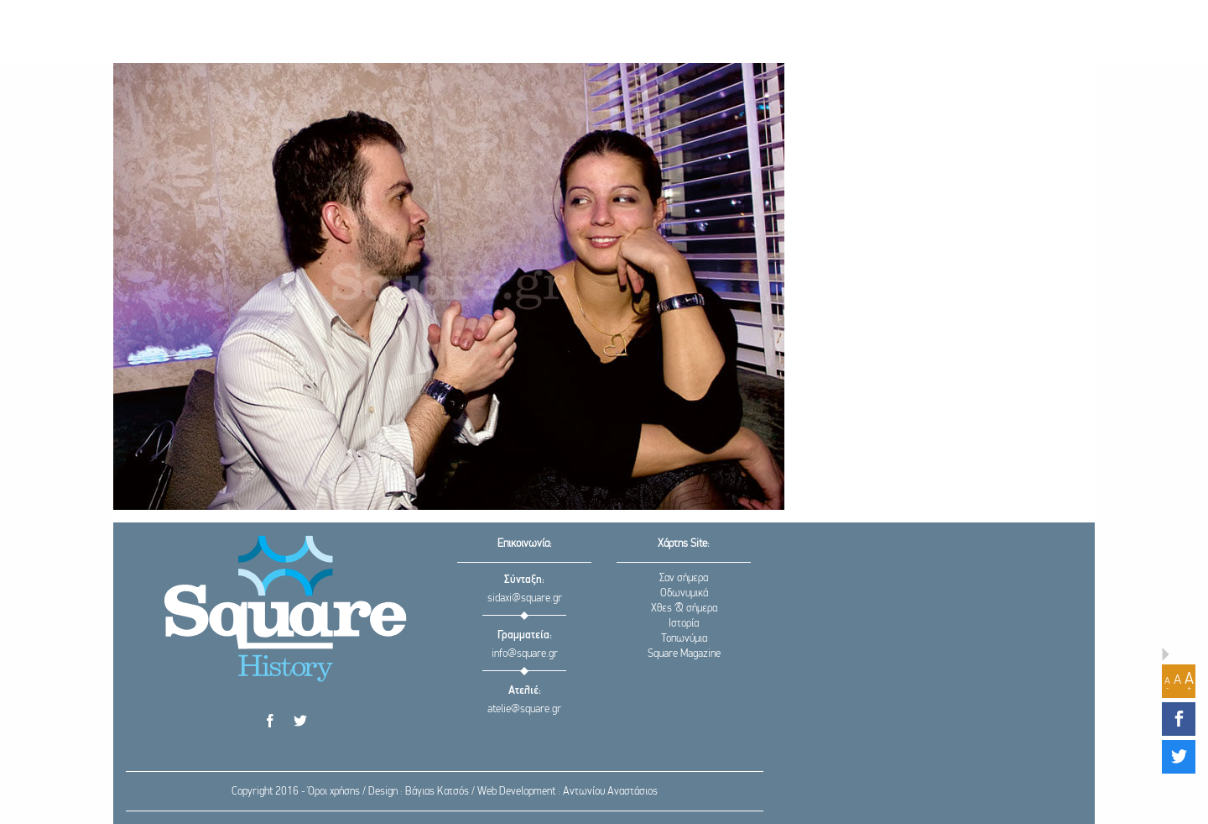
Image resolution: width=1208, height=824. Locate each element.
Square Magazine (684, 653)
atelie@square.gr (524, 709)
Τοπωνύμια (684, 638)
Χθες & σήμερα (684, 608)
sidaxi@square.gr (524, 598)
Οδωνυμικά (684, 593)
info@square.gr (525, 653)
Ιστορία (684, 623)
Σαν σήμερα (683, 578)
